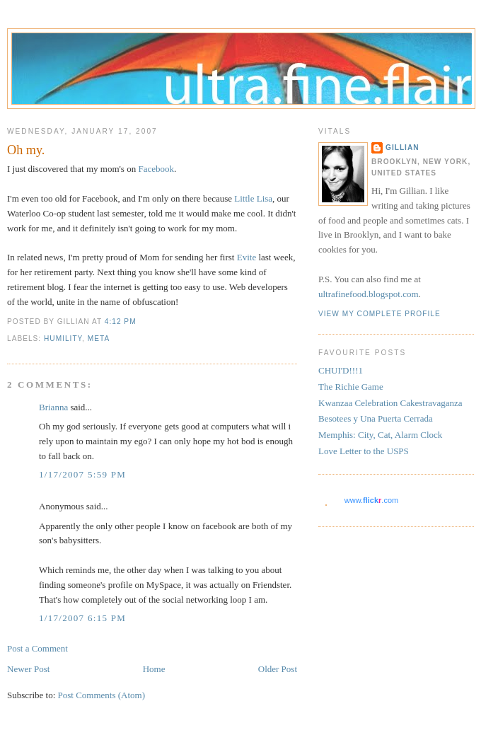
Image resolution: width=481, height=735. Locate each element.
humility (63, 338)
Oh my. (26, 150)
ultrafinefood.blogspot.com (368, 294)
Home (154, 669)
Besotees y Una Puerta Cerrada (375, 418)
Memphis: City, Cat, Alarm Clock (380, 434)
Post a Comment (37, 648)
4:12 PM (121, 321)
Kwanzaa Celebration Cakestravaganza (390, 403)
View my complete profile (379, 314)
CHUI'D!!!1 (340, 370)
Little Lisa (253, 198)
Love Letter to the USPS (363, 451)
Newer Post (28, 669)
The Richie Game (350, 386)
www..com (371, 500)
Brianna (53, 407)
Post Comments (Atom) (102, 695)
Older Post (277, 669)
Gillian (402, 147)
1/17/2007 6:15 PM (82, 618)
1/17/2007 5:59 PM (82, 474)
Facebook (156, 168)
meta (99, 338)
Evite (246, 257)
